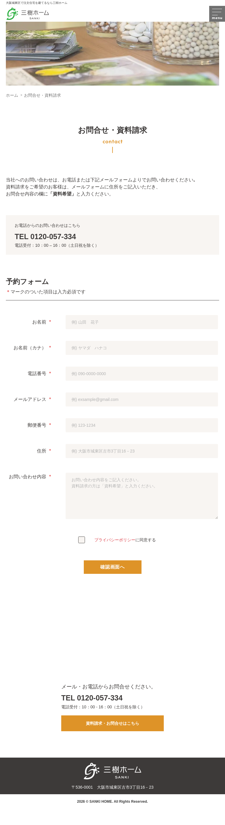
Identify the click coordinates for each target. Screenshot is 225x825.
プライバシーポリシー (114, 539)
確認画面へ (112, 566)
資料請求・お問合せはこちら (112, 723)
